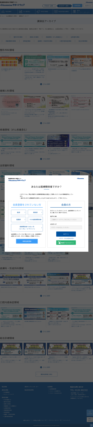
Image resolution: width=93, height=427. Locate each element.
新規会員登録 (27, 241)
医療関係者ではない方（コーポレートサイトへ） (27, 227)
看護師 (18, 219)
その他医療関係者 (35, 219)
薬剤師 (35, 212)
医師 (18, 212)
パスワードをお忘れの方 (66, 238)
